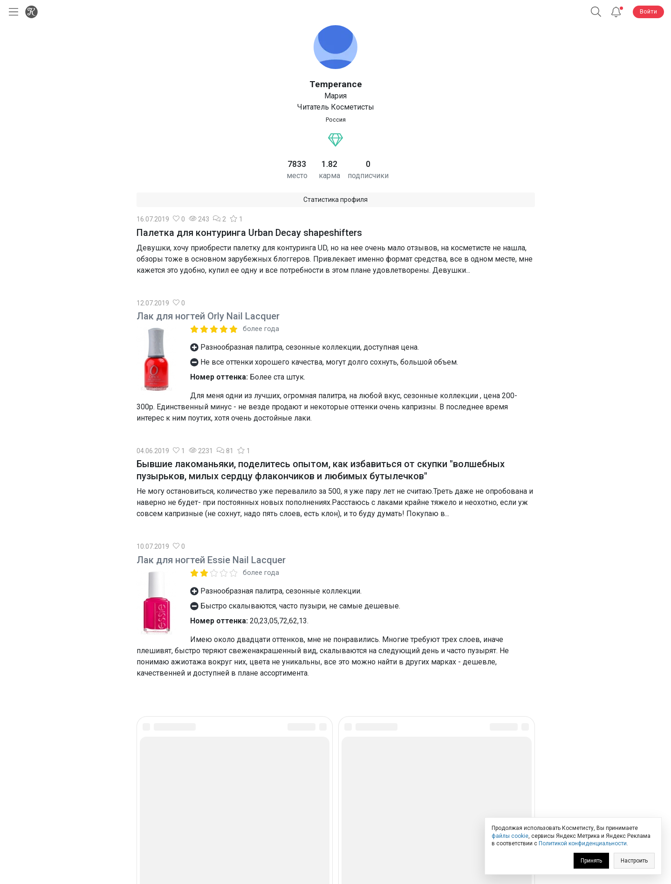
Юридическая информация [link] (336, 811)
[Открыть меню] (11, 12)
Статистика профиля (335, 199)
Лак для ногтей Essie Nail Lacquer (211, 560)
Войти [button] (648, 11)
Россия (336, 119)
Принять (591, 860)
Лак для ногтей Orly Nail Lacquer (208, 316)
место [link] (297, 175)
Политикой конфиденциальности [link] (583, 843)
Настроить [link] (634, 860)
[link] (309, 776)
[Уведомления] (616, 12)
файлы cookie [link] (510, 836)
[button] (596, 12)
